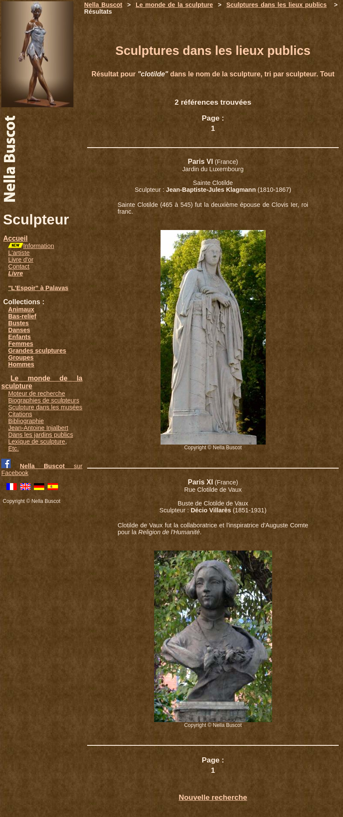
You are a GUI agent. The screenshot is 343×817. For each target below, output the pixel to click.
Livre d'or (20, 259)
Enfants (19, 336)
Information (38, 245)
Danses (19, 330)
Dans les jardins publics (40, 434)
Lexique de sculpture (36, 441)
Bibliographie (26, 421)
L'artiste (19, 252)
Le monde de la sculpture (174, 4)
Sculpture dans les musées (45, 407)
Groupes (20, 357)
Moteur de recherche (36, 393)
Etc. (13, 448)
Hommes (21, 364)
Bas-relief (22, 316)
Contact (19, 266)
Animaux (21, 309)
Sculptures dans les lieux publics (276, 4)
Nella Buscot (103, 4)
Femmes (20, 343)
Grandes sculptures (37, 350)
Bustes (18, 323)
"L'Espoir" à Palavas (38, 287)
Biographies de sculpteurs (43, 400)
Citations (20, 414)
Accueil (15, 238)
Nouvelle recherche (213, 797)
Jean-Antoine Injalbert (38, 427)
